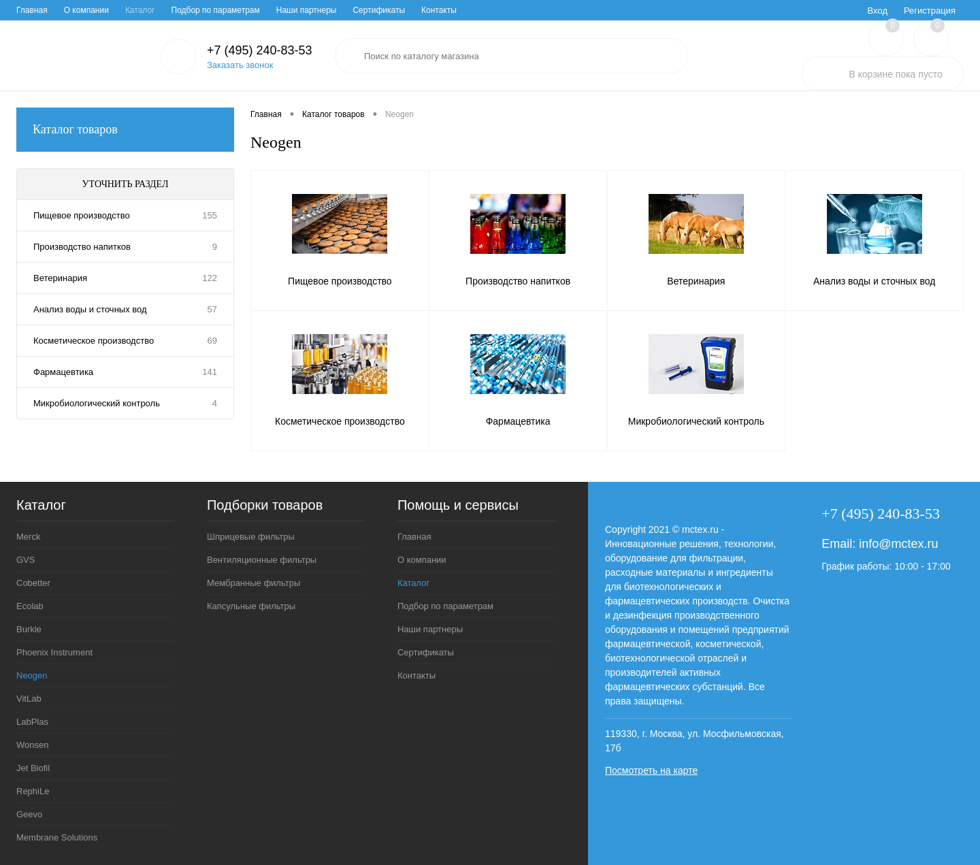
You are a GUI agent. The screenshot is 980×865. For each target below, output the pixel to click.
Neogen (32, 675)
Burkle (29, 629)
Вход (877, 10)
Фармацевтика (63, 372)
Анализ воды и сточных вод (90, 309)
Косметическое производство (93, 341)
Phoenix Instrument (54, 652)
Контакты (439, 10)
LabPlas (32, 722)
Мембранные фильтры (253, 583)
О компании (86, 10)
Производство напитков (82, 247)
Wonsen (32, 745)
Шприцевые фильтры (251, 537)
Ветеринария (60, 278)
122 (209, 278)
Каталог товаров (125, 130)
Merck (28, 537)
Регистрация (930, 10)
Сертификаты (379, 10)
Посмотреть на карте (651, 770)
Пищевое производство (81, 215)
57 (212, 309)
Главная (32, 10)
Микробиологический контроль (96, 403)
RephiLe (32, 791)
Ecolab (30, 606)
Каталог (140, 10)
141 (209, 372)
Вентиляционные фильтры (261, 560)
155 (209, 215)
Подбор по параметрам (216, 10)
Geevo (29, 814)
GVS (25, 560)
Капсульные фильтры (251, 606)
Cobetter (33, 583)
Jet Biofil (33, 768)
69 (212, 341)
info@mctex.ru (898, 544)
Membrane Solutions (56, 837)
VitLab (29, 698)
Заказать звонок (240, 65)
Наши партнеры (306, 10)
